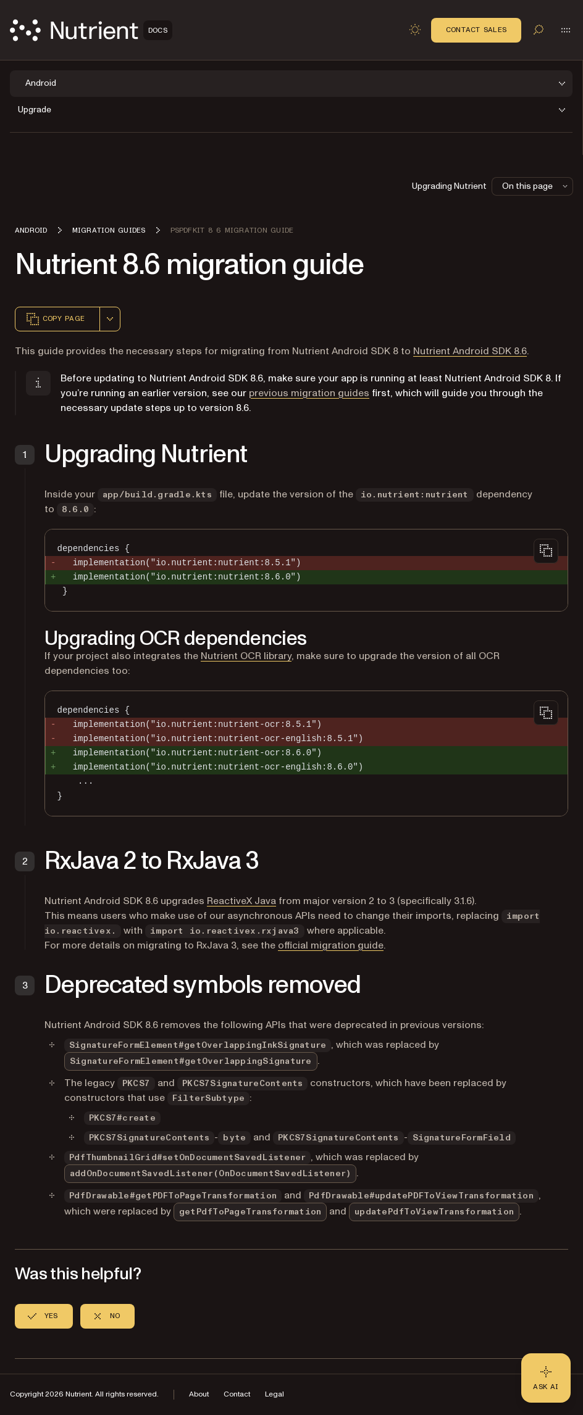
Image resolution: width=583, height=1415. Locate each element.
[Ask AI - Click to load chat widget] (546, 1378)
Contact (237, 1394)
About (199, 1394)
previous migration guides (309, 393)
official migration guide (331, 945)
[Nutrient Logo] (91, 30)
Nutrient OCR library (246, 656)
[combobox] (109, 319)
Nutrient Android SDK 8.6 (470, 351)
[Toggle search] (538, 29)
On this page (536, 186)
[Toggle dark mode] (415, 29)
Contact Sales (476, 29)
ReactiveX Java (241, 901)
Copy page (55, 319)
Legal (274, 1394)
